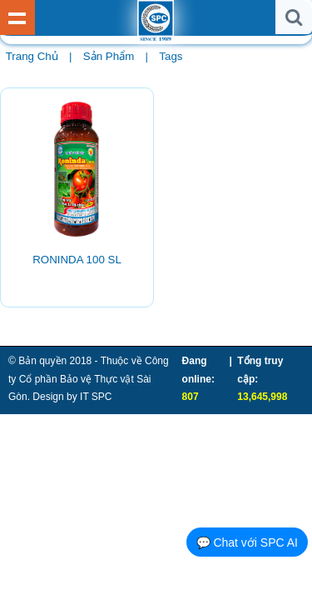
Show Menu (17, 17)
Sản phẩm (108, 56)
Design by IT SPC (71, 396)
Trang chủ (32, 56)
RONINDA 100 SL (76, 259)
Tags (170, 56)
